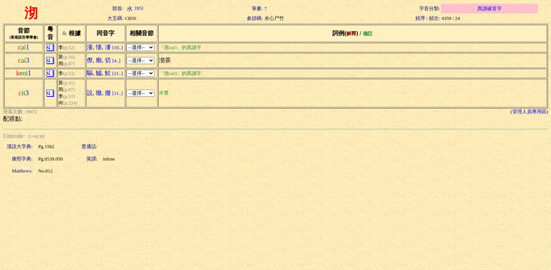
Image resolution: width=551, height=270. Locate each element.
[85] (134, 8)
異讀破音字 (489, 8)
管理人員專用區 (529, 111)
